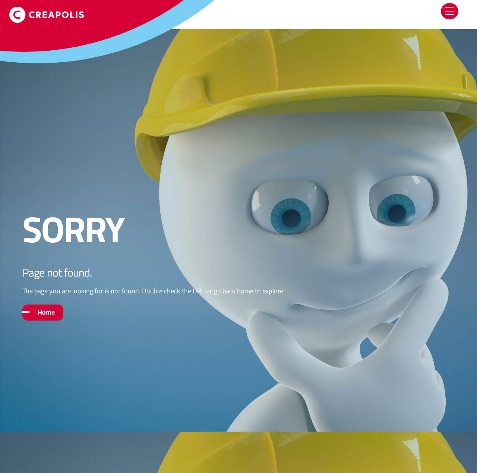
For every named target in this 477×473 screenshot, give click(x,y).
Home (46, 312)
